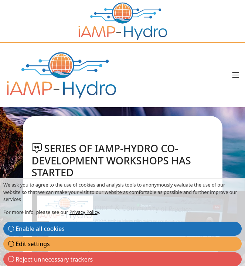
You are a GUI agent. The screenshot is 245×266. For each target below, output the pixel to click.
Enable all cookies (36, 229)
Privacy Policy (84, 212)
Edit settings (29, 244)
